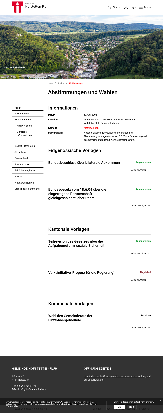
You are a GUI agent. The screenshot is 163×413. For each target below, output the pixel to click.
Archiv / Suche (24, 125)
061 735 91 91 (28, 385)
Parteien (18, 176)
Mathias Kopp (91, 128)
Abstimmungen (22, 120)
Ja (119, 406)
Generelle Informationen (24, 133)
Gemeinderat (21, 158)
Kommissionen (22, 164)
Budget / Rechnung (24, 146)
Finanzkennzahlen (24, 182)
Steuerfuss (20, 152)
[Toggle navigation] (144, 7)
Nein (131, 406)
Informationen (21, 113)
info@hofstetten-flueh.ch (33, 389)
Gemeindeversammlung (27, 188)
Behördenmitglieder (24, 170)
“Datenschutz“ (11, 406)
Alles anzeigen (139, 170)
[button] (114, 7)
